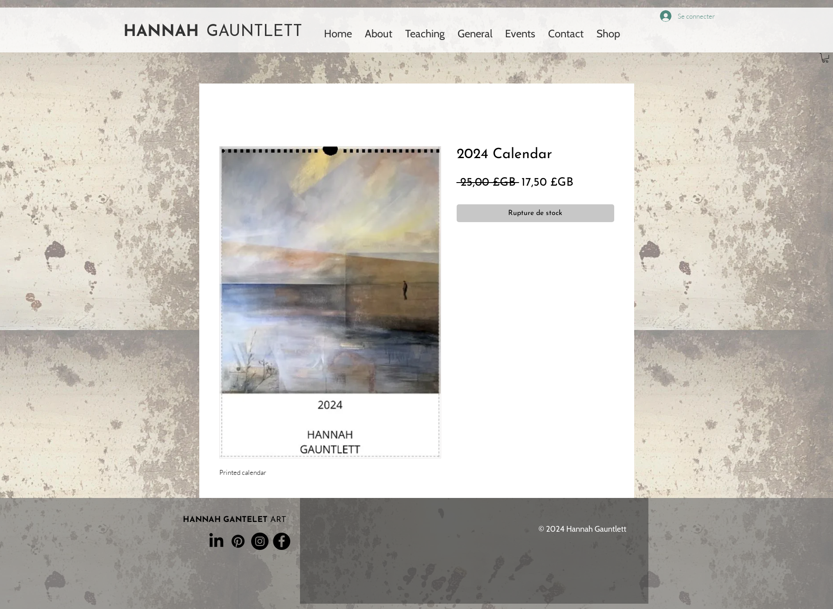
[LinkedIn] (216, 541)
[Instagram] (259, 541)
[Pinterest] (238, 541)
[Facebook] (281, 541)
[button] (825, 58)
